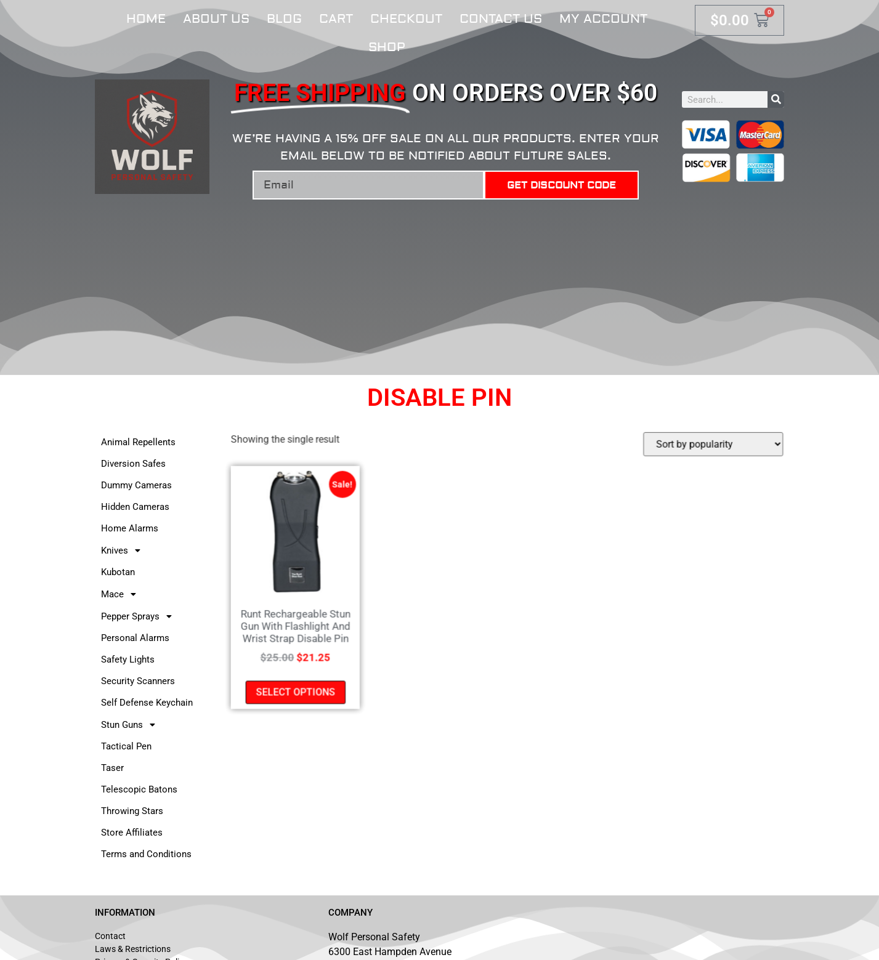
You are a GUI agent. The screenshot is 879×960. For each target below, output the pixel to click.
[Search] (776, 99)
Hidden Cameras (135, 506)
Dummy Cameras (136, 485)
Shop (386, 47)
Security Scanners (138, 681)
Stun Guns (131, 725)
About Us (216, 18)
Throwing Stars (132, 811)
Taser (112, 767)
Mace (122, 594)
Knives (124, 550)
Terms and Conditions (146, 854)
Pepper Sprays (140, 616)
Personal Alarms (135, 637)
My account (603, 18)
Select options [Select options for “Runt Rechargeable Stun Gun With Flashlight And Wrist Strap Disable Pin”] (299, 690)
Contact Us (501, 18)
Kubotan (118, 572)
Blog (284, 18)
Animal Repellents (138, 442)
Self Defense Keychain (147, 702)
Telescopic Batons (139, 789)
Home (146, 18)
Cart (336, 18)
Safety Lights (128, 659)
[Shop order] (710, 446)
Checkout (406, 18)
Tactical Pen (126, 746)
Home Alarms (129, 528)
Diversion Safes (133, 463)
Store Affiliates (132, 832)
